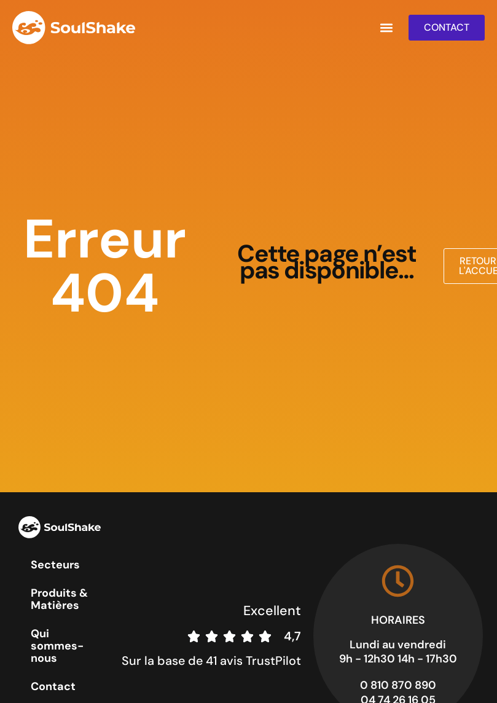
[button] (386, 28)
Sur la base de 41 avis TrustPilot (211, 661)
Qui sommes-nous (57, 646)
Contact (53, 686)
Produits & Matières (59, 599)
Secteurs (55, 564)
